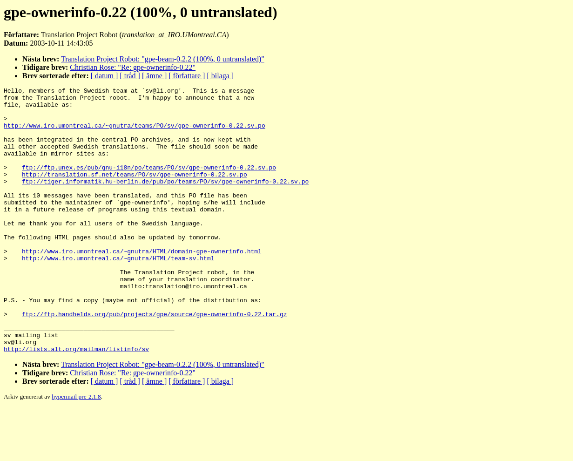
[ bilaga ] (220, 76)
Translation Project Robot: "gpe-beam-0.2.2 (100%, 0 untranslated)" (162, 59)
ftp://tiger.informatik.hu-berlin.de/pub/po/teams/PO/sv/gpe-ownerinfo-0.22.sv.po (165, 201)
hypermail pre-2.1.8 (76, 449)
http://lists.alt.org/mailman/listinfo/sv (76, 402)
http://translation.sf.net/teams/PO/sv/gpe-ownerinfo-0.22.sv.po (134, 192)
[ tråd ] (130, 76)
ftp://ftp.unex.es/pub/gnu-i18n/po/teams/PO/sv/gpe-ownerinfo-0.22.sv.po (149, 184)
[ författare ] (187, 76)
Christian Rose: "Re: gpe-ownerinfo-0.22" (132, 67)
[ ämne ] (154, 76)
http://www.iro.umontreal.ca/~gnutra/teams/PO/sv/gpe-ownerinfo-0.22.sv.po (134, 133)
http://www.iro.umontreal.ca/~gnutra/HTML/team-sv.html (118, 293)
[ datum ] (104, 76)
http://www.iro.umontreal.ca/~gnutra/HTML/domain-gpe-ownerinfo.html (142, 284)
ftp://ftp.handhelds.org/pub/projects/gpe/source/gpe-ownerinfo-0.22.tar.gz (154, 360)
